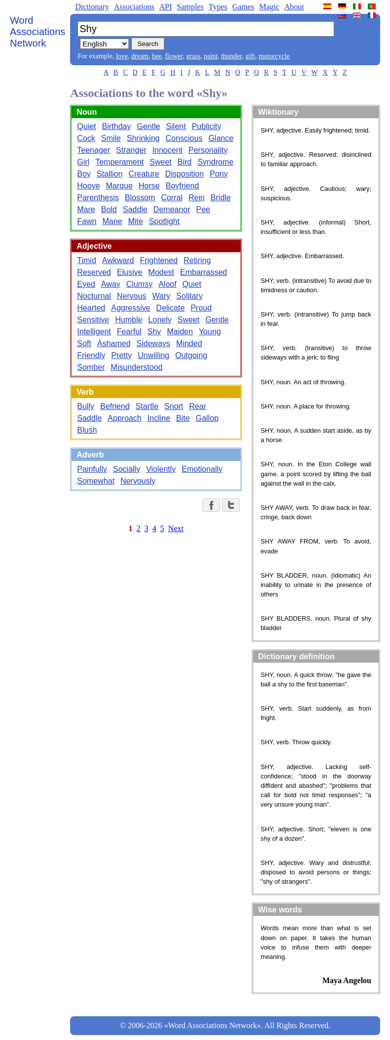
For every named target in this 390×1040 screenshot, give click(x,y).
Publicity (206, 126)
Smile (111, 138)
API (165, 6)
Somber (91, 367)
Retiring (197, 260)
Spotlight (164, 221)
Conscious (183, 138)
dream (140, 56)
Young (210, 331)
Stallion (109, 174)
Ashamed (114, 343)
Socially (126, 469)
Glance (221, 138)
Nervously (138, 481)
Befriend (115, 406)
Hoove (88, 185)
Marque (119, 185)
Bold (109, 209)
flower (174, 56)
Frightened (159, 260)
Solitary (189, 296)
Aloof (167, 284)
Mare (86, 209)
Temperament (119, 162)
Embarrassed (203, 272)
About (294, 6)
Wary (161, 296)
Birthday (116, 126)
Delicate (170, 308)
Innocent (167, 150)
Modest (161, 272)
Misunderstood (136, 367)
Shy (154, 331)
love (122, 56)
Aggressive (130, 308)
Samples (190, 6)
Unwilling (153, 355)
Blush (87, 430)
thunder (231, 56)
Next (176, 528)
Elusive (130, 272)
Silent (176, 126)
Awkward (118, 260)
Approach (125, 418)
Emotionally (202, 469)
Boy (84, 174)
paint (211, 56)
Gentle (148, 126)
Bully (85, 406)
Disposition (184, 174)
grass (193, 56)
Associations (134, 6)
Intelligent (94, 331)
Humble (128, 320)
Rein (197, 197)
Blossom (140, 197)
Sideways (153, 343)
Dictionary (92, 6)
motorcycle (274, 56)
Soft (84, 343)
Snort (173, 406)
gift (250, 56)
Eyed (86, 284)
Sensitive (93, 320)
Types (217, 6)
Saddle (135, 209)
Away (110, 284)
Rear (197, 406)
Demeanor (172, 209)
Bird (184, 162)
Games (243, 6)
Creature (143, 174)
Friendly (91, 355)
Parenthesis (98, 197)
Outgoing (191, 355)
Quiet (86, 126)
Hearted (91, 308)
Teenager (93, 150)
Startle (147, 406)
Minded (189, 343)
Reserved (94, 272)
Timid (86, 260)
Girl (83, 162)
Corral (172, 197)
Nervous (132, 296)
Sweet (160, 162)
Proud (201, 308)
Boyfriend (182, 185)
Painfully (92, 469)
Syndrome (215, 162)
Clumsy (139, 284)
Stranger (131, 150)
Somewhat (96, 481)
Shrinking (143, 138)
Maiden (180, 331)
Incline (159, 418)
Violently (161, 469)
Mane (112, 221)
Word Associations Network (37, 31)
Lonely (159, 320)
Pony (219, 174)
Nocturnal (94, 296)
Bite (183, 418)
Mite (135, 221)
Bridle (221, 197)
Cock (86, 138)
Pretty (121, 355)
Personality (208, 150)
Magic (269, 6)
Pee (203, 209)
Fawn (86, 221)
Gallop (206, 418)
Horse (149, 185)
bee (156, 56)
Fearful (129, 331)
